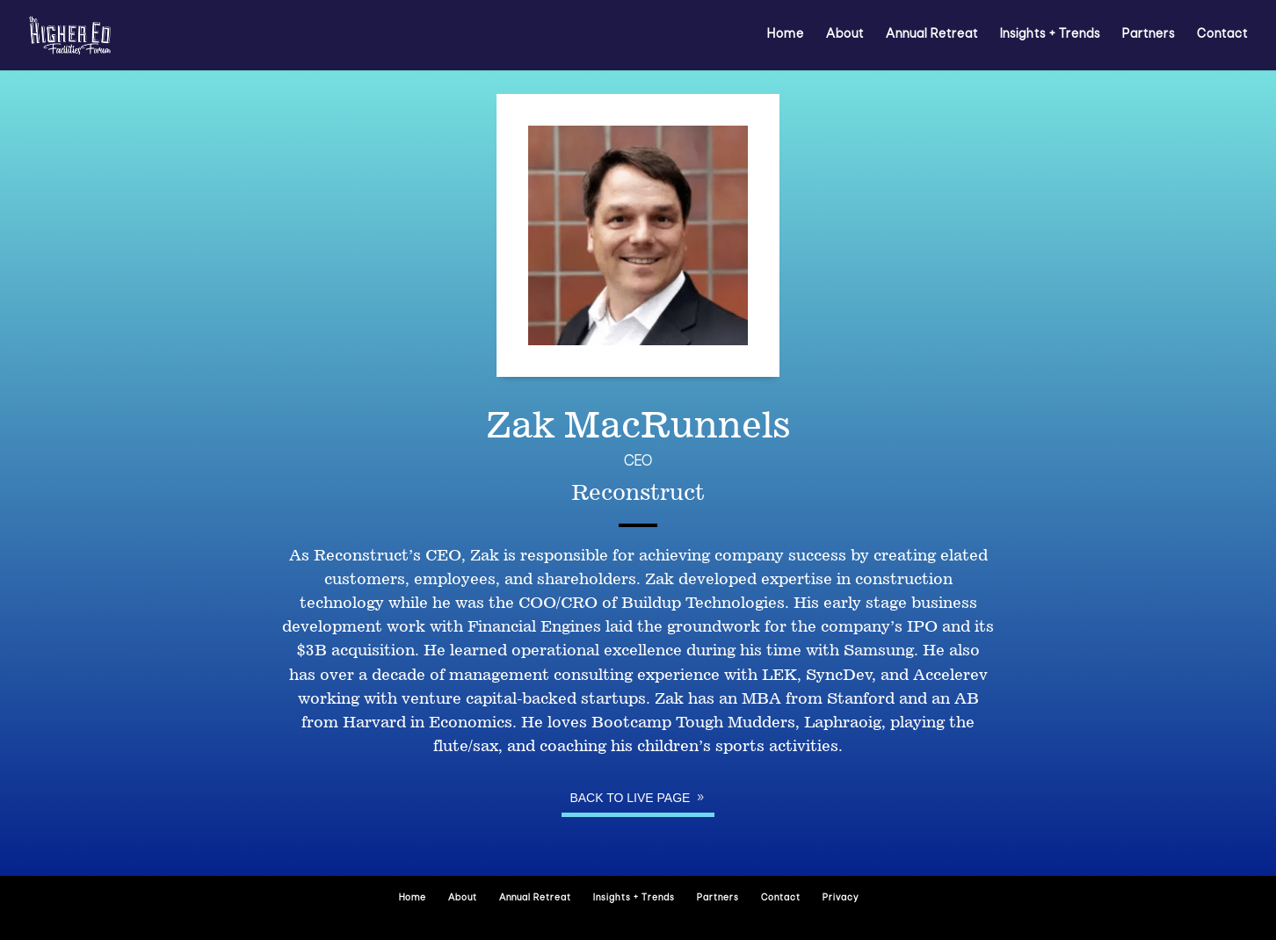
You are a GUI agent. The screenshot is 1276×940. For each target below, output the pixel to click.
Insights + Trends (1050, 35)
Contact (1222, 35)
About (845, 35)
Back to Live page (629, 798)
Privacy (841, 898)
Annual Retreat (932, 35)
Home (785, 35)
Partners (1148, 35)
